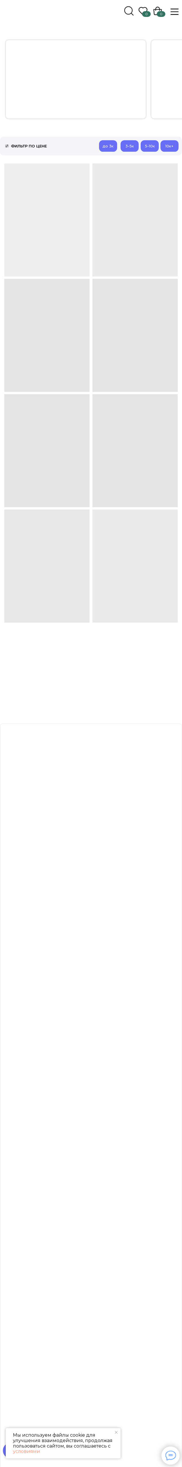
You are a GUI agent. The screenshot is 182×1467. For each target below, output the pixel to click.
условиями (26, 1451)
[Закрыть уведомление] (116, 1432)
